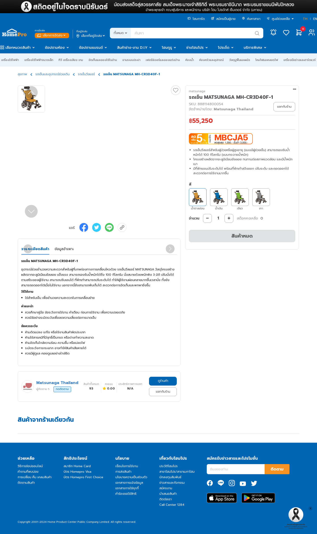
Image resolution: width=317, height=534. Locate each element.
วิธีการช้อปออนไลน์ (30, 466)
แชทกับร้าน (163, 391)
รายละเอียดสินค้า (35, 249)
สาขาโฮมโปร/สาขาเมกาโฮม (177, 471)
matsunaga (197, 91)
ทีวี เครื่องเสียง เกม (71, 60)
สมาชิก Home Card (77, 466)
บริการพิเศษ (253, 47)
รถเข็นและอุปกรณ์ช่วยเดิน (52, 74)
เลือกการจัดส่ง (51, 35)
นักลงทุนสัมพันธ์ (170, 477)
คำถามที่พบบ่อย (28, 471)
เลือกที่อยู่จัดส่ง (91, 36)
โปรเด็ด (223, 47)
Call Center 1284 (171, 504)
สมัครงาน (165, 488)
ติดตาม (277, 469)
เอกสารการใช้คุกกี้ (127, 488)
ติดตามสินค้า (26, 482)
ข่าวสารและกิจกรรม (172, 482)
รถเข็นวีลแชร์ (86, 74)
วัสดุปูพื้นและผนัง (239, 60)
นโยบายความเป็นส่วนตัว (131, 477)
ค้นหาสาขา (251, 19)
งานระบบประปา (131, 60)
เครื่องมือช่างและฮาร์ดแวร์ (300, 60)
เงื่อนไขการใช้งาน (126, 466)
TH (305, 19)
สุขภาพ (22, 74)
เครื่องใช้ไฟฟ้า (10, 60)
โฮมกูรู (167, 47)
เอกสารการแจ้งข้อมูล (129, 482)
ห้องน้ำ (189, 60)
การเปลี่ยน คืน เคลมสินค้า (35, 477)
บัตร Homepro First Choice (83, 477)
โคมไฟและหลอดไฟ (266, 60)
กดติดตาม (62, 389)
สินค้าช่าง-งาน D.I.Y (132, 47)
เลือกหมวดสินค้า (18, 47)
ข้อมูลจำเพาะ (64, 249)
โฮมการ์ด (196, 19)
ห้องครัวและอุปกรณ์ (211, 60)
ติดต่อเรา (165, 499)
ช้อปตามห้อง (55, 47)
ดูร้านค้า (163, 380)
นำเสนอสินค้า (168, 493)
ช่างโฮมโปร (195, 47)
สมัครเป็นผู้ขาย (223, 19)
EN (315, 19)
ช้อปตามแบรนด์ (91, 47)
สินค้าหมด (242, 236)
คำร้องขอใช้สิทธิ (125, 493)
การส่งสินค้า (123, 471)
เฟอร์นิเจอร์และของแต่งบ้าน (163, 60)
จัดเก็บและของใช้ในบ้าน (102, 60)
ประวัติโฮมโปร (168, 466)
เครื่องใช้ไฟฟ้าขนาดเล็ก (38, 60)
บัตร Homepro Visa (77, 471)
